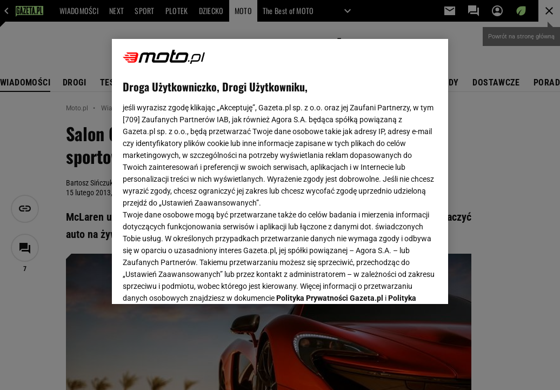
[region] (280, 171)
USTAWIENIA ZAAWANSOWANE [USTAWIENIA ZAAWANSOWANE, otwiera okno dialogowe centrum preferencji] (193, 282)
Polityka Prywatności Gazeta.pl (329, 160)
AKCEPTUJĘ (401, 283)
